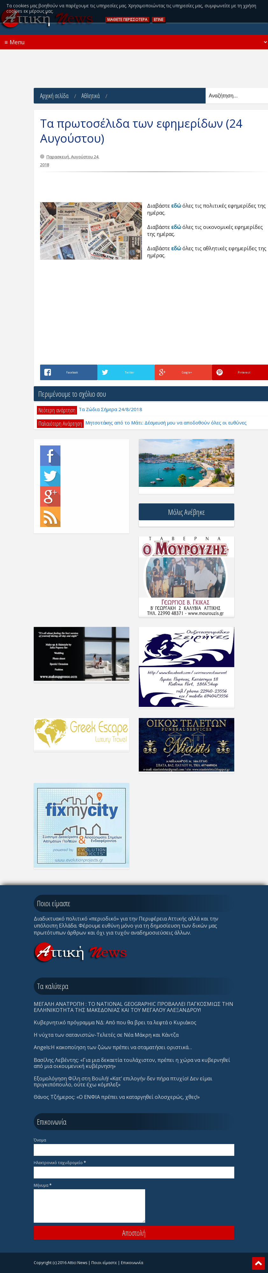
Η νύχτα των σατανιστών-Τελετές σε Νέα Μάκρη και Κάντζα (106, 1034)
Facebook (50, 455)
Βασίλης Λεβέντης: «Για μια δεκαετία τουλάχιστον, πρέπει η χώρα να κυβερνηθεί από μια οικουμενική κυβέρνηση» (132, 1063)
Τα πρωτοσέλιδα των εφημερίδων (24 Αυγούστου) (141, 131)
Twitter (50, 476)
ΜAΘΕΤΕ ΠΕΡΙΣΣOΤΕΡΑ (127, 19)
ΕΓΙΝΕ (158, 19)
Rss (50, 517)
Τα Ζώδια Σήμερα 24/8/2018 (110, 409)
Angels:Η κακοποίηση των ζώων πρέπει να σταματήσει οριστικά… (113, 1047)
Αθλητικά (90, 95)
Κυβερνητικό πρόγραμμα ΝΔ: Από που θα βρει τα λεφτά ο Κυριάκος (115, 1022)
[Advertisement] (134, 63)
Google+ (50, 496)
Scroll (258, 1263)
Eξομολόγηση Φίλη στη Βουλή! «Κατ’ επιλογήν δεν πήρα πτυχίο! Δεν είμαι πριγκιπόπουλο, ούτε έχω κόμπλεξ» (123, 1081)
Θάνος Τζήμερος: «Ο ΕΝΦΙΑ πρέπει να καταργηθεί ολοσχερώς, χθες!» (117, 1096)
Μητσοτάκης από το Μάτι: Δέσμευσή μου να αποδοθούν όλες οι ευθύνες (166, 422)
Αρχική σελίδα (54, 95)
